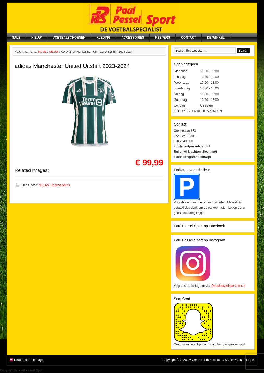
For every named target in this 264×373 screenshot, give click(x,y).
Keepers (162, 37)
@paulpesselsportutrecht (228, 286)
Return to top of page (29, 360)
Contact (188, 37)
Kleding (103, 37)
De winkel (216, 37)
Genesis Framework (206, 360)
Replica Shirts (60, 185)
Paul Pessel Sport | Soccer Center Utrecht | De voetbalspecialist (132, 18)
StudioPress (233, 360)
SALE (16, 37)
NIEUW (36, 37)
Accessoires (132, 37)
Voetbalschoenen (69, 37)
